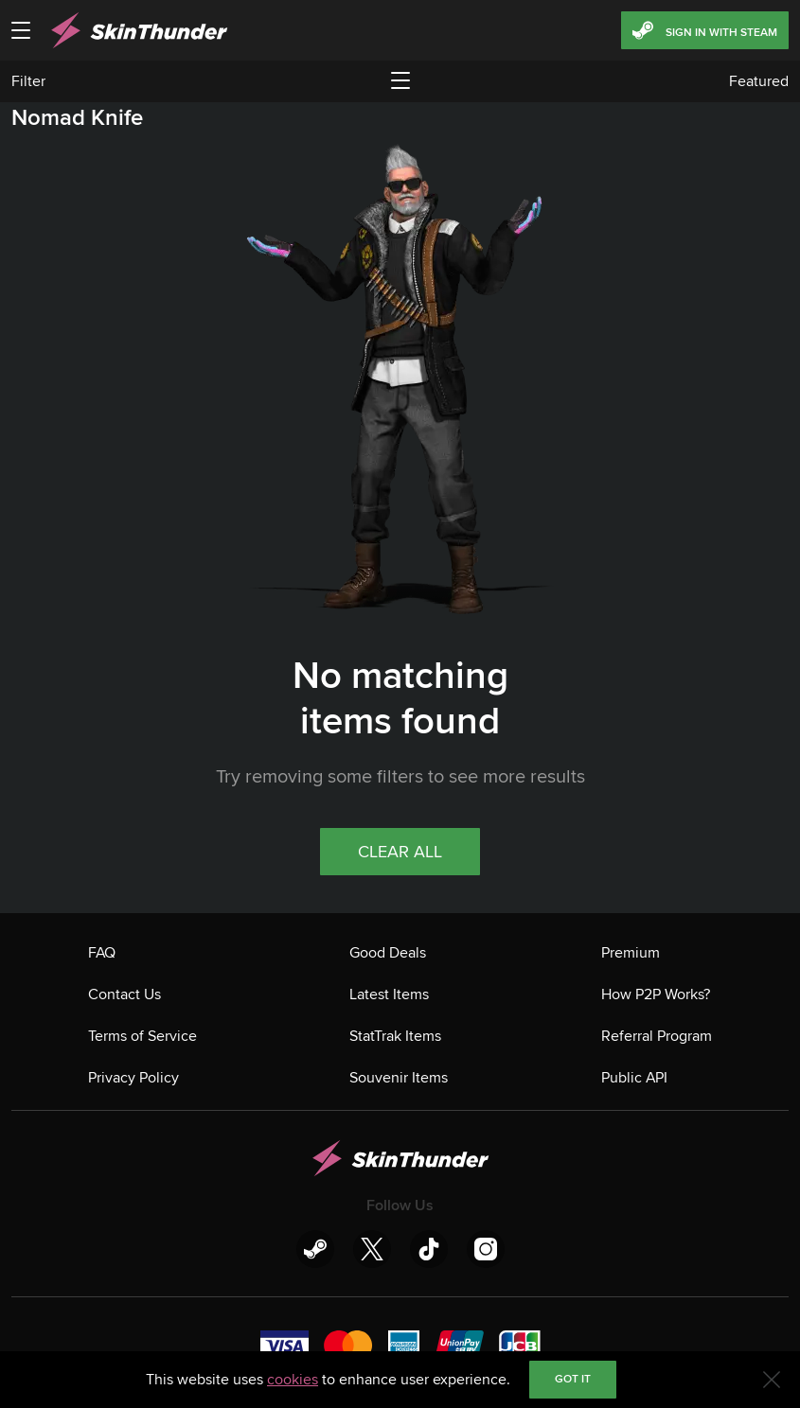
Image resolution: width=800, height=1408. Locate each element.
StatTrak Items (395, 1036)
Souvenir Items (398, 1077)
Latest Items (389, 994)
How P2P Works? (655, 994)
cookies (292, 1379)
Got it (573, 1379)
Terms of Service (142, 1036)
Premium (630, 952)
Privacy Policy (133, 1077)
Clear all (400, 851)
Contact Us (124, 994)
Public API (634, 1077)
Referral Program (656, 1036)
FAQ (102, 952)
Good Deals (387, 952)
